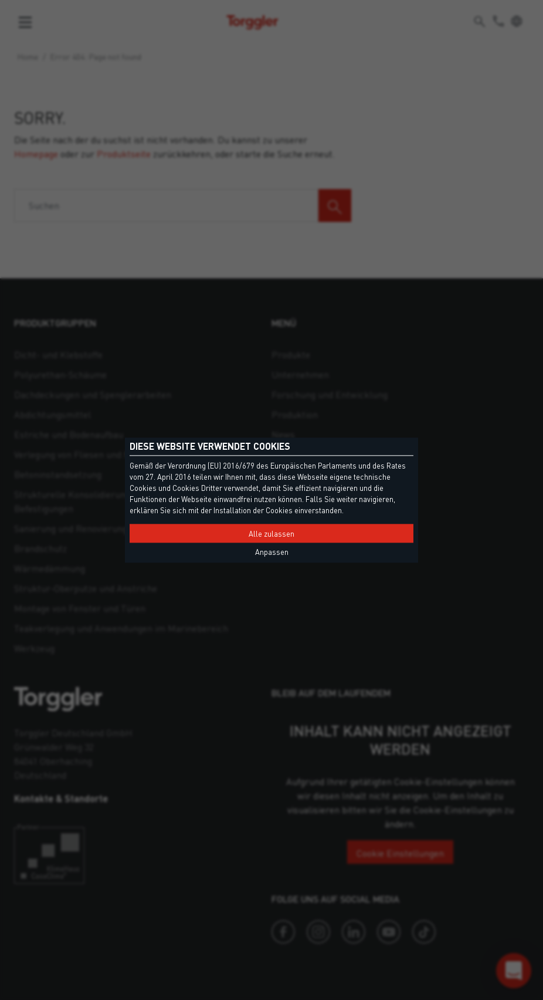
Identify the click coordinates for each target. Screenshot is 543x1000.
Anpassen (272, 552)
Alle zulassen (271, 533)
